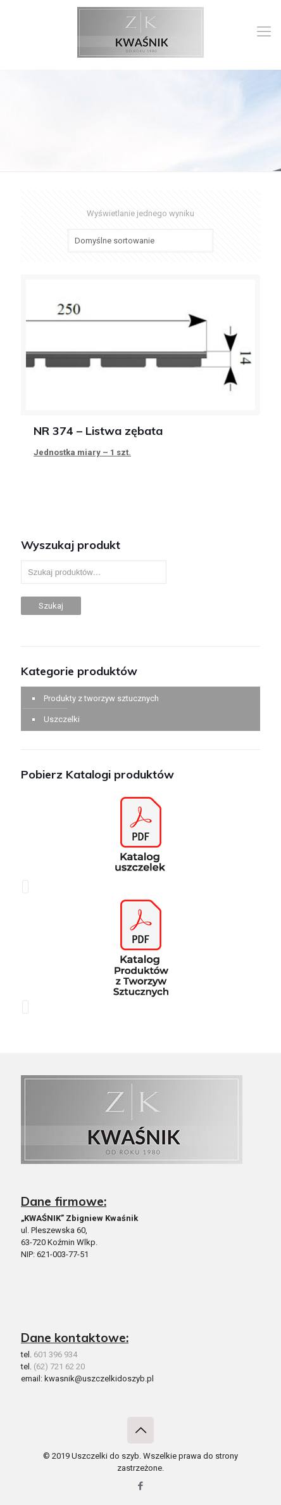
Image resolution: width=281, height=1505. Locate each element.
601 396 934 (55, 1354)
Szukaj (51, 605)
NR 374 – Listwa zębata (98, 430)
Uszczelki (62, 719)
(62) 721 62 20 (59, 1366)
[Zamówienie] (140, 240)
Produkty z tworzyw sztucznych (101, 698)
